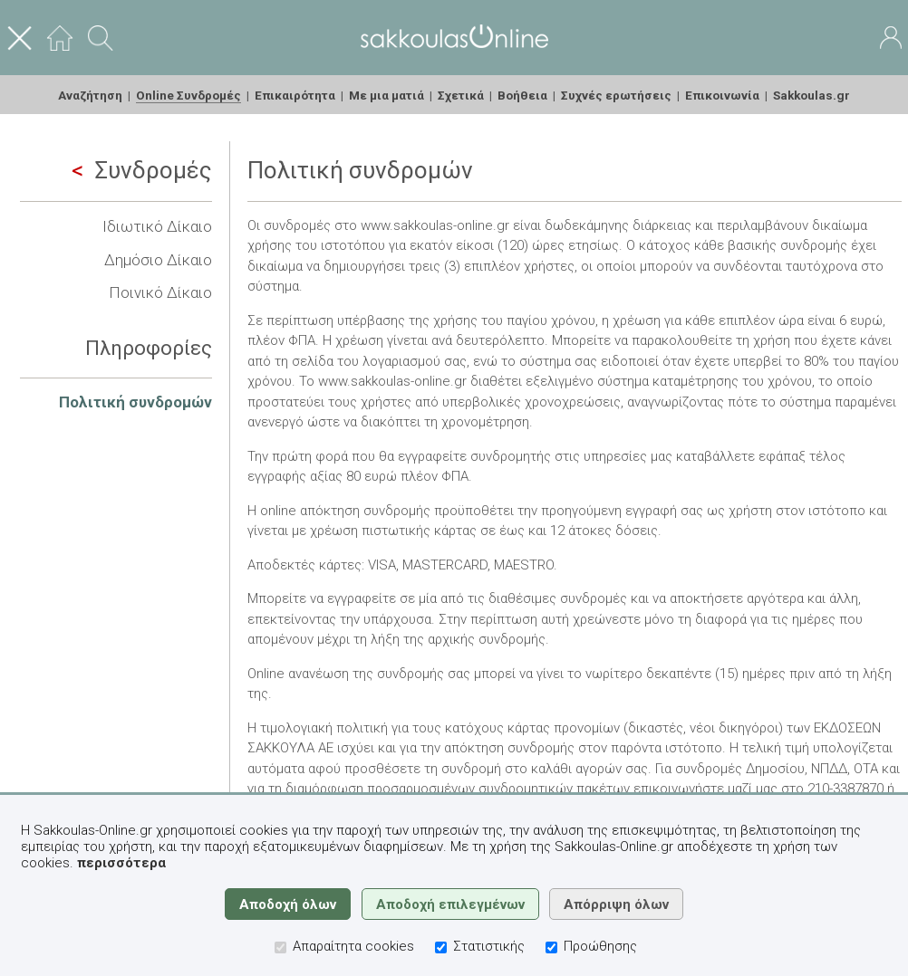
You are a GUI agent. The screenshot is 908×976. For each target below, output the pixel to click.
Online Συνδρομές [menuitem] (188, 95)
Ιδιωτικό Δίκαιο (157, 226)
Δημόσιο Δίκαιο (158, 260)
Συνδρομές (142, 170)
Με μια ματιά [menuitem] (386, 95)
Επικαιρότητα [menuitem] (295, 95)
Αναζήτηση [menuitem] (90, 95)
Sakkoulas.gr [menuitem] (811, 95)
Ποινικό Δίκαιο (160, 292)
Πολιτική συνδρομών (135, 402)
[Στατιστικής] (441, 947)
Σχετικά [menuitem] (461, 95)
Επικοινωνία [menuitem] (722, 95)
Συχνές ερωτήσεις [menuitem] (616, 95)
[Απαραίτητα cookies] (280, 947)
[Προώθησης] (551, 947)
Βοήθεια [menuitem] (522, 95)
